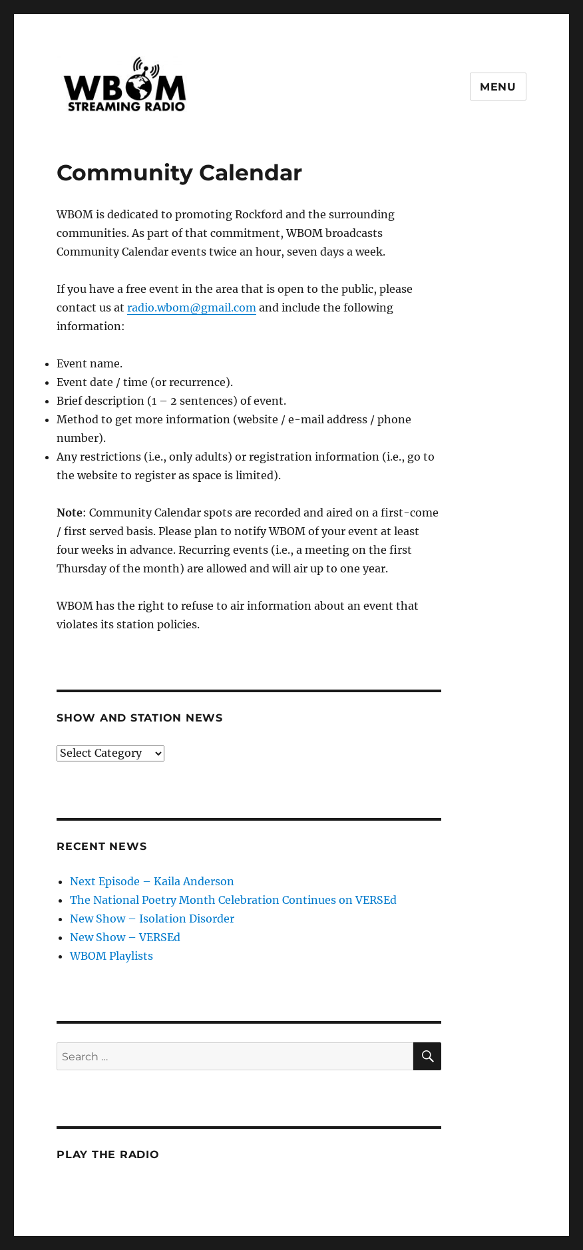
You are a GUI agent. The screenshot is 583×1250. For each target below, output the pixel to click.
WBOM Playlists (111, 955)
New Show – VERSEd (125, 937)
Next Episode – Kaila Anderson (152, 881)
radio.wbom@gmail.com (191, 307)
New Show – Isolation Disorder (152, 918)
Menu (498, 87)
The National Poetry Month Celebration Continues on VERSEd (233, 900)
